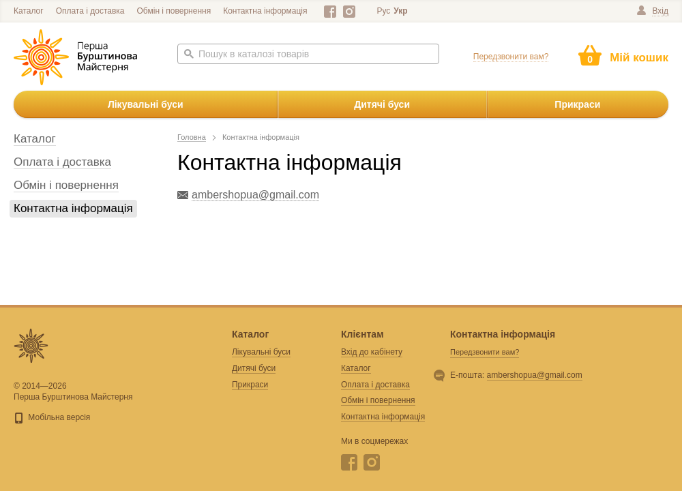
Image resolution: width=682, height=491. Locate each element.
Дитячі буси (382, 104)
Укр (400, 11)
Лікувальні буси (145, 104)
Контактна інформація (265, 11)
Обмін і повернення (174, 11)
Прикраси (577, 104)
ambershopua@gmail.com (534, 375)
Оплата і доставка (90, 11)
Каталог (29, 11)
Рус (383, 11)
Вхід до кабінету (371, 352)
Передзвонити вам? (511, 56)
